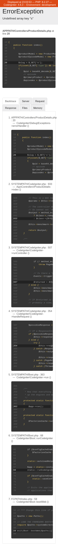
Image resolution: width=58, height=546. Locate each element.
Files (25, 108)
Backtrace (10, 101)
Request (40, 101)
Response (10, 108)
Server (25, 101)
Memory (37, 108)
